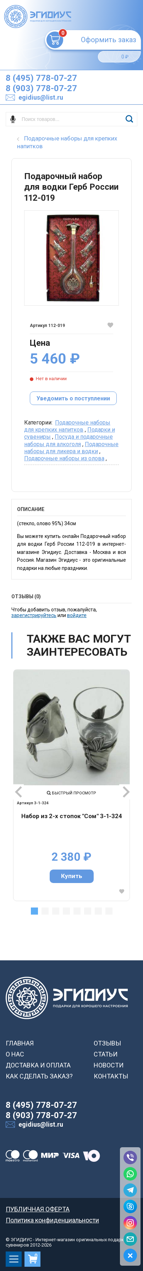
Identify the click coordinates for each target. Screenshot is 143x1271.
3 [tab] (55, 911)
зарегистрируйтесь (33, 615)
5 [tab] (77, 911)
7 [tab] (98, 911)
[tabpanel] (71, 785)
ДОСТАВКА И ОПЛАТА (38, 1065)
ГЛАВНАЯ (20, 1043)
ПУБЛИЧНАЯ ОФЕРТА (38, 1209)
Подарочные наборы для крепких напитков (67, 426)
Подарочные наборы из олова (64, 458)
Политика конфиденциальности (52, 1220)
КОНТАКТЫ (111, 1076)
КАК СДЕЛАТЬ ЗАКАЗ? (39, 1076)
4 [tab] (66, 911)
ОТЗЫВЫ (107, 1043)
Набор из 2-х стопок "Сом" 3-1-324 (71, 816)
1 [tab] (34, 911)
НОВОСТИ (108, 1065)
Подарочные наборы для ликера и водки (71, 448)
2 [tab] (45, 911)
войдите (77, 615)
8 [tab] (108, 911)
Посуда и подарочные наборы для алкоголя (68, 440)
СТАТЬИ (105, 1054)
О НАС (15, 1054)
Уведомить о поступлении (73, 398)
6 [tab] (87, 911)
